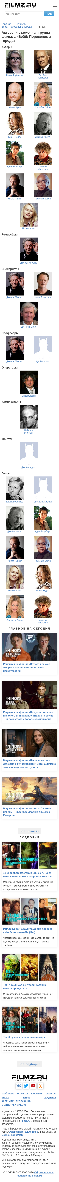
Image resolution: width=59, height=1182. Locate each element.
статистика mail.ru (14, 1105)
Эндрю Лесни (29, 396)
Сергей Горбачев (12, 1135)
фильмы (36, 1093)
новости (22, 1093)
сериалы (50, 1093)
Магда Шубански (14, 75)
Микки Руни (15, 107)
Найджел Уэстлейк (28, 431)
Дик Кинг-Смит (28, 327)
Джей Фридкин (28, 467)
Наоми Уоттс (28, 228)
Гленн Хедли (14, 137)
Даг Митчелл (42, 361)
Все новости (29, 831)
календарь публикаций (16, 1101)
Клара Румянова (14, 501)
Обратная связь (44, 1172)
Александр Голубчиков (23, 1131)
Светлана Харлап (43, 501)
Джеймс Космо (42, 137)
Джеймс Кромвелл (43, 76)
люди (26, 1097)
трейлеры (8, 1093)
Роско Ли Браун (43, 198)
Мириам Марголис (43, 167)
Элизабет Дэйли (42, 107)
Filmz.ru (25, 1120)
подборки (50, 1097)
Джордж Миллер (28, 263)
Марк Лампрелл (43, 297)
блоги (5, 1097)
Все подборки (29, 1064)
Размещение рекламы (29, 1175)
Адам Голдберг (14, 166)
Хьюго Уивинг (15, 198)
